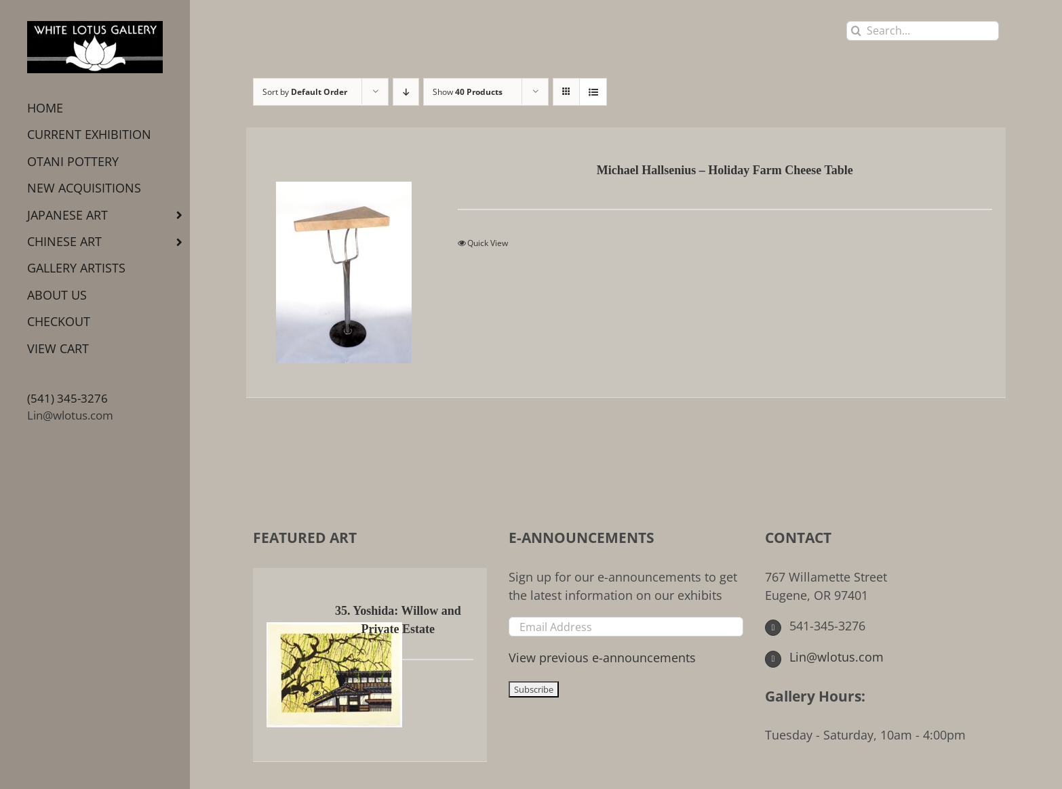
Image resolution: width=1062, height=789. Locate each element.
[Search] (856, 31)
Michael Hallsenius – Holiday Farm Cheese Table (725, 170)
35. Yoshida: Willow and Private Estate (398, 620)
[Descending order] (406, 92)
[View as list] (593, 92)
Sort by (304, 92)
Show (468, 92)
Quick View (487, 243)
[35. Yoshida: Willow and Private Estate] (290, 664)
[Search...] (922, 31)
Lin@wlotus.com (70, 415)
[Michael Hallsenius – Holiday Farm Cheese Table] (344, 262)
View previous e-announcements (602, 657)
